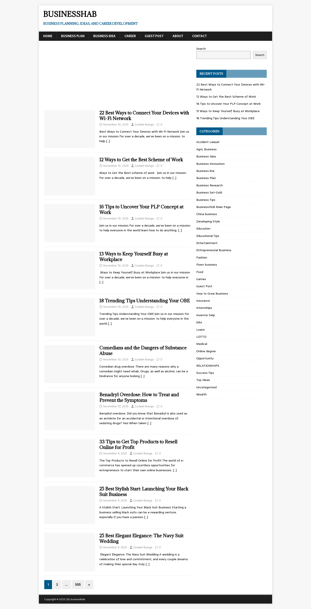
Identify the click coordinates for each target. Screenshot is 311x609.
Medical (201, 343)
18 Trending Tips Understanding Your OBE (144, 301)
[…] (108, 141)
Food (199, 272)
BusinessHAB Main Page (213, 207)
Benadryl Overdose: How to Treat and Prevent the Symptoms (139, 397)
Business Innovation (210, 163)
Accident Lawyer (208, 142)
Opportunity (205, 358)
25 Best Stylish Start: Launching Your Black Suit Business (143, 491)
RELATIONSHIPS (207, 365)
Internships (204, 307)
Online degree (206, 351)
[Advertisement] (117, 78)
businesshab (78, 599)
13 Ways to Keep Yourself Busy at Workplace (133, 256)
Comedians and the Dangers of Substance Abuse (143, 350)
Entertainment (206, 243)
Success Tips (205, 372)
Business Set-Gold (209, 192)
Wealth (201, 394)
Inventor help (205, 315)
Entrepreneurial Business (213, 250)
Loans (200, 329)
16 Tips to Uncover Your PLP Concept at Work (141, 209)
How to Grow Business (212, 293)
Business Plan (72, 36)
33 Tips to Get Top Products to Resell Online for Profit (138, 444)
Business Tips (205, 199)
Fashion (201, 257)
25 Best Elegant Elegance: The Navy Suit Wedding (141, 538)
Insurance (203, 300)
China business (206, 214)
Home (47, 36)
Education (203, 228)
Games (201, 279)
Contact (199, 36)
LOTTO (201, 336)
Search (201, 48)
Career (130, 36)
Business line (205, 170)
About (178, 36)
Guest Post (154, 36)
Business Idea (104, 36)
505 (78, 584)
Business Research (209, 185)
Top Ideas (203, 379)
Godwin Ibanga (144, 124)
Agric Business (206, 149)
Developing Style (208, 221)
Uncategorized (206, 387)
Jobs (199, 322)
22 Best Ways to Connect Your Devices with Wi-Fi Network (144, 115)
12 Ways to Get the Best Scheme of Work (141, 160)
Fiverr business (206, 264)
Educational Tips (207, 235)
